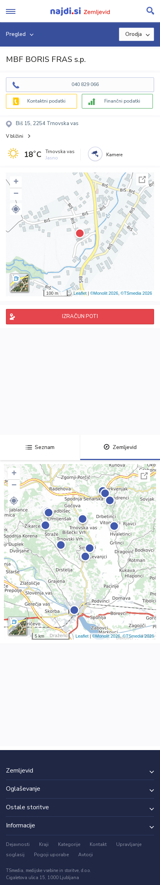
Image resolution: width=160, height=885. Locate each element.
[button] (16, 209)
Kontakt (98, 844)
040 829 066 (85, 84)
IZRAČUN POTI (80, 316)
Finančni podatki (122, 101)
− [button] (16, 194)
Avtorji (85, 854)
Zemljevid (120, 447)
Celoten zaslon (142, 179)
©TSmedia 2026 (136, 293)
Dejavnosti (18, 844)
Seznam (40, 447)
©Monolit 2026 (104, 293)
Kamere (114, 155)
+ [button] (16, 182)
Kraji (44, 844)
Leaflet (80, 293)
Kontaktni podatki (46, 101)
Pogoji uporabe (51, 854)
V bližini (14, 136)
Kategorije (69, 844)
